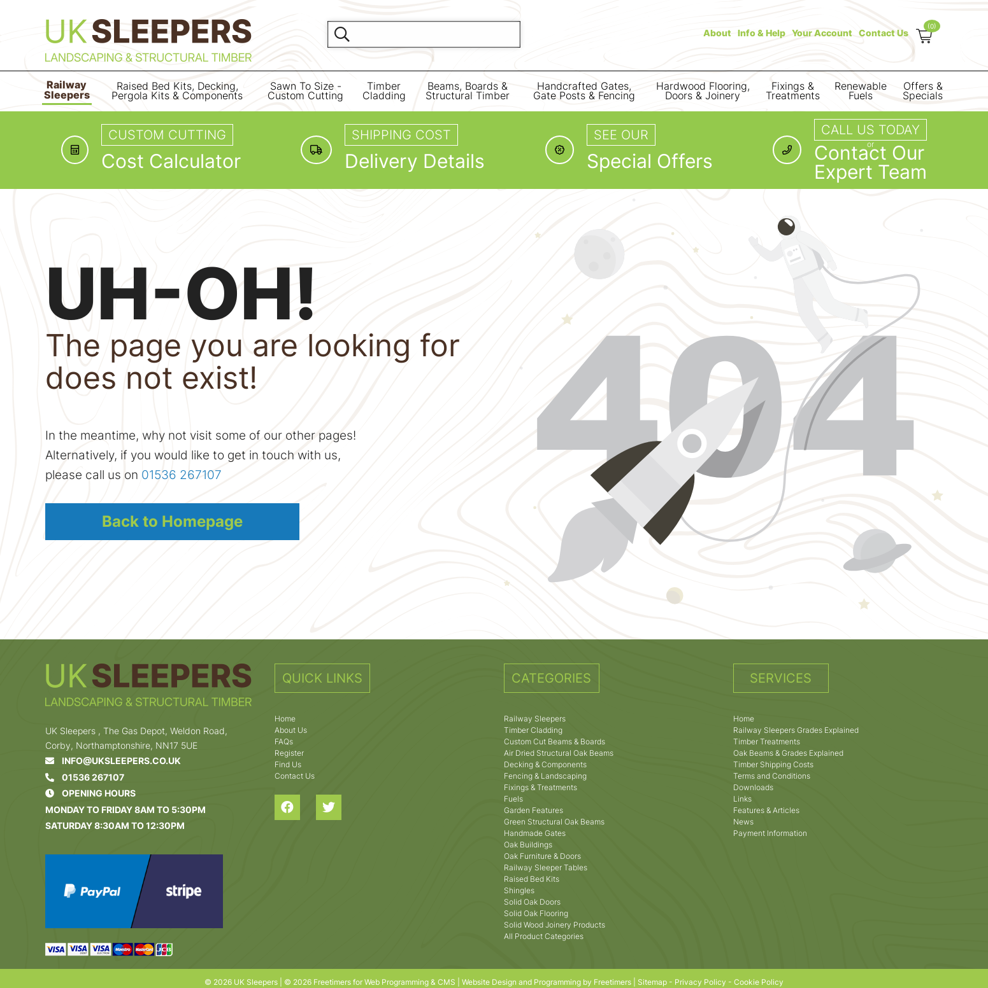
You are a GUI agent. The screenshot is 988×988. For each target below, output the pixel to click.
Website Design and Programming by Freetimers (546, 982)
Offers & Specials (923, 91)
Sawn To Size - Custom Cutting (305, 91)
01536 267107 (181, 474)
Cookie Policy (759, 982)
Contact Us (883, 32)
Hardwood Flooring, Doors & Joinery (703, 91)
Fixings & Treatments (793, 91)
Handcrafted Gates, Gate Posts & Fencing (584, 91)
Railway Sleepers (67, 90)
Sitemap (652, 982)
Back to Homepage (172, 521)
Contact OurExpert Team (870, 162)
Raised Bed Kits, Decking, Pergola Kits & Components (177, 91)
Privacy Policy (700, 982)
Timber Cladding (384, 91)
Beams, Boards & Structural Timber (468, 91)
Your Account (822, 32)
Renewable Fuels (860, 91)
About (717, 32)
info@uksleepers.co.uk (113, 760)
